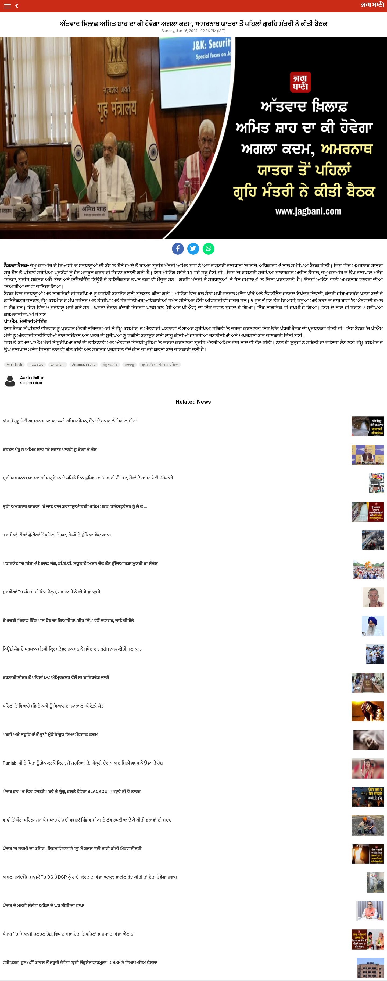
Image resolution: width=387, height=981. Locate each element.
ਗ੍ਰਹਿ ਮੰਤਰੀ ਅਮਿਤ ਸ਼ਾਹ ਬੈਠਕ (160, 365)
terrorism (57, 365)
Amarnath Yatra (83, 365)
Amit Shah (14, 365)
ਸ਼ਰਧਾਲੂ (129, 365)
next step (36, 365)
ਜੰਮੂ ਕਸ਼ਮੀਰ (110, 365)
